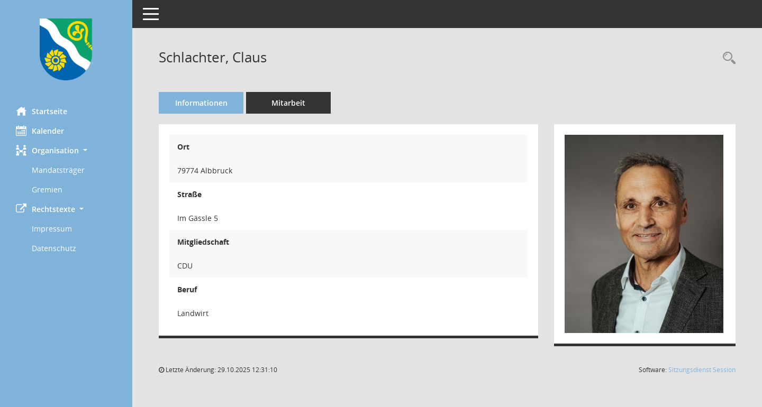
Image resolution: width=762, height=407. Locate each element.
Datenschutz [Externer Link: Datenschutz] (54, 248)
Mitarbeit (288, 103)
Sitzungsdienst (702, 369)
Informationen (201, 103)
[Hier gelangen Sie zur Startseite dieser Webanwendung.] (66, 49)
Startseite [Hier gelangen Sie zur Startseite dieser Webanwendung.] (41, 111)
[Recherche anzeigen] (727, 58)
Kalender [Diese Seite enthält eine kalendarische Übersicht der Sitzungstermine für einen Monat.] (40, 130)
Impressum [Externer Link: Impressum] (52, 229)
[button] (66, 150)
